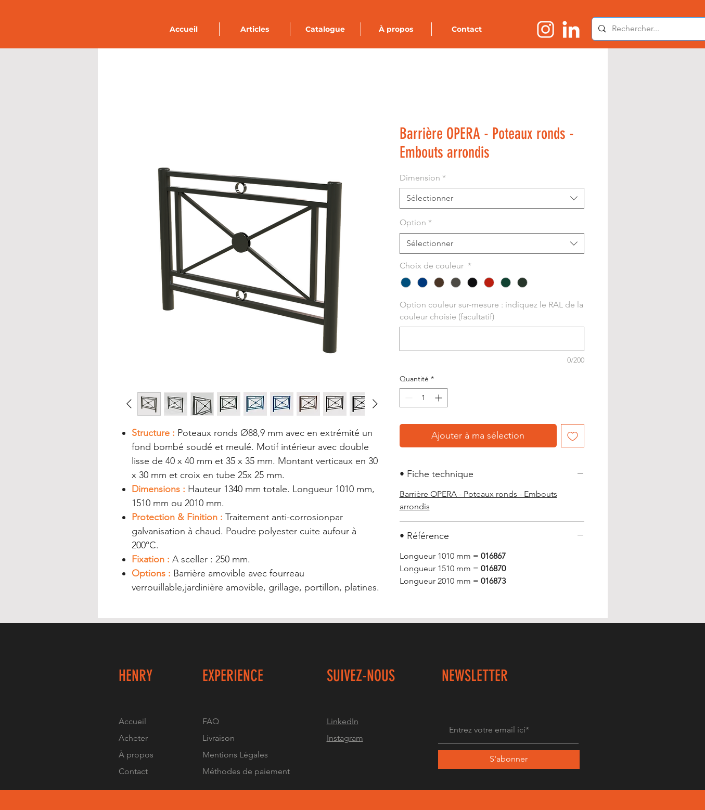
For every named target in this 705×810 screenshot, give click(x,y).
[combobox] (492, 198)
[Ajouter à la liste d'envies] (572, 435)
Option (416, 222)
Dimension (423, 178)
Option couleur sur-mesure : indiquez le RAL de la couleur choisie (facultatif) (491, 310)
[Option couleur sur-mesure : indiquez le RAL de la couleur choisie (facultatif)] (492, 338)
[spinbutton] (423, 398)
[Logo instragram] (545, 29)
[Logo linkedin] (571, 29)
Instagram (345, 738)
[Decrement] (407, 398)
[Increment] (439, 398)
